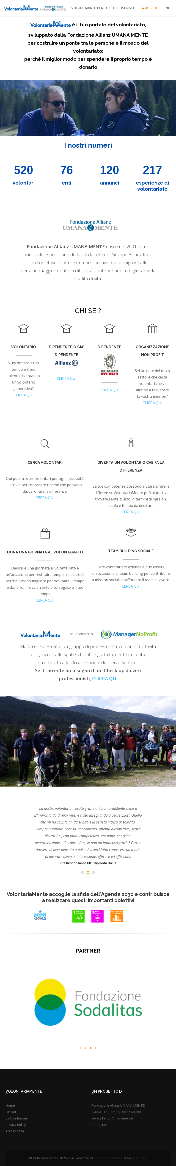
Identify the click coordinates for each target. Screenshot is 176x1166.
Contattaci (99, 1124)
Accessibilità (15, 1131)
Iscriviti (128, 8)
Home (10, 1105)
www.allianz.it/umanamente (112, 1118)
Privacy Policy (16, 1124)
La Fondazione (17, 1118)
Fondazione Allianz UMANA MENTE (120, 1158)
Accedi (149, 8)
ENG (167, 8)
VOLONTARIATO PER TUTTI (92, 8)
